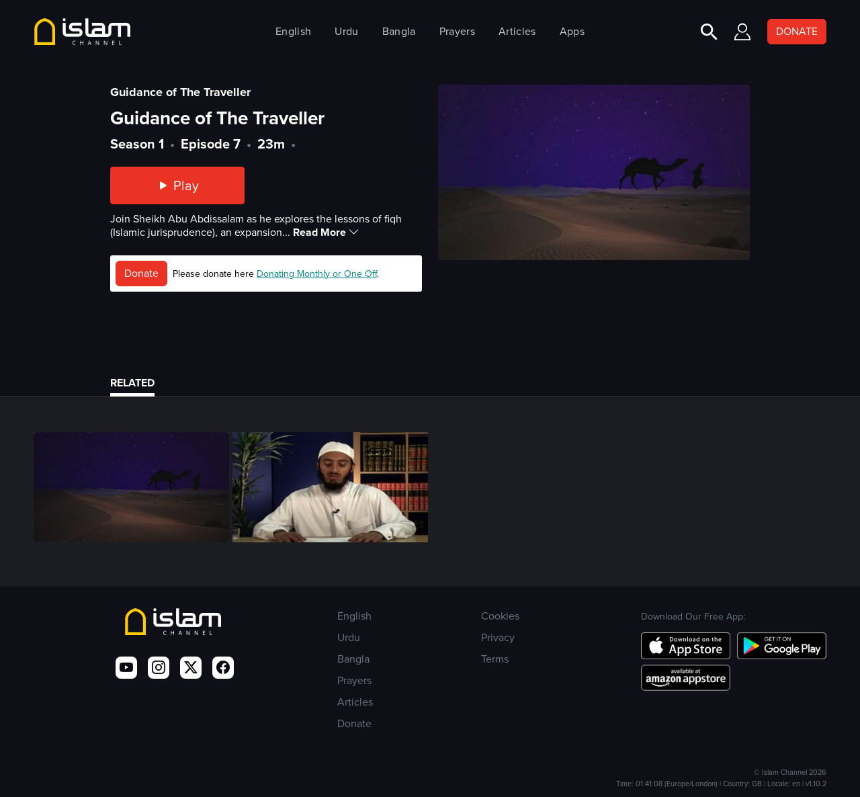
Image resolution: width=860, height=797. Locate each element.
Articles (517, 31)
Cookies (500, 616)
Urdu (346, 31)
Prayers (457, 31)
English (293, 31)
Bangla (399, 31)
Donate (141, 273)
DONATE (797, 31)
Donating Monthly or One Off (317, 274)
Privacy (498, 637)
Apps (572, 31)
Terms (495, 659)
